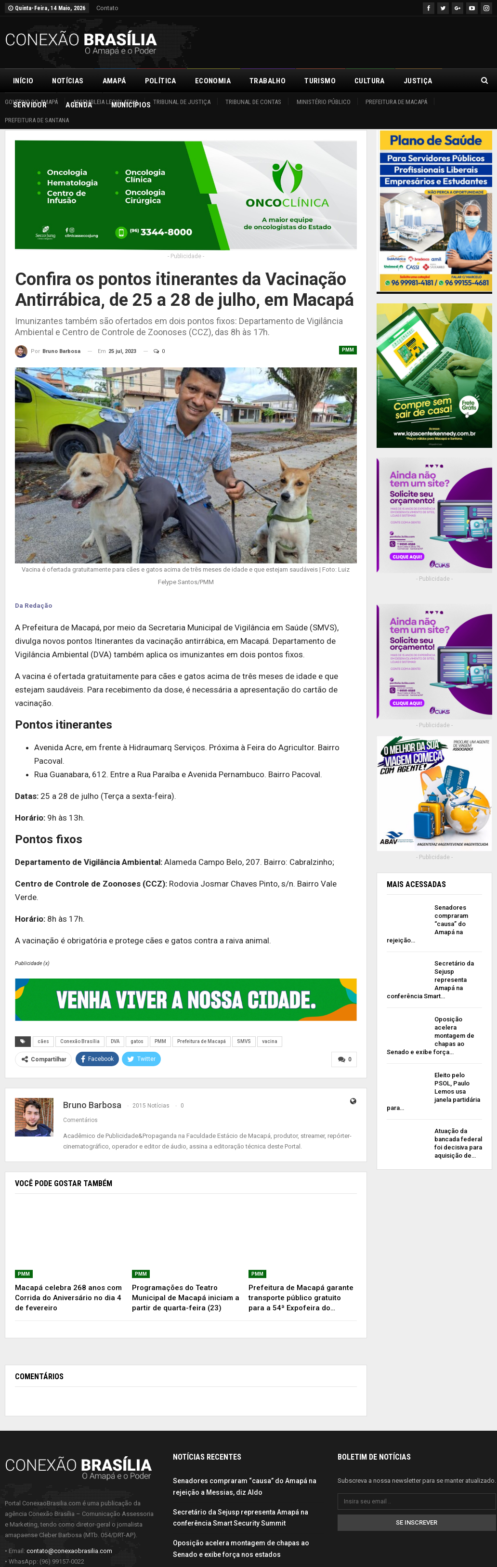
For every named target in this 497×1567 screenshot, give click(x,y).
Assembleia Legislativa (105, 101)
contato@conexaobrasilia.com (69, 1550)
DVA (115, 1041)
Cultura (369, 81)
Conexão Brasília (80, 1041)
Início (23, 81)
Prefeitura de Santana (37, 120)
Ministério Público (324, 101)
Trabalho (267, 81)
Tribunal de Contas (253, 101)
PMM (348, 350)
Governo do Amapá (31, 101)
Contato (107, 8)
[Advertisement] (379, 40)
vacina (269, 1041)
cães (43, 1041)
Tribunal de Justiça (181, 101)
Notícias (67, 81)
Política (160, 81)
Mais (412, 81)
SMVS (244, 1041)
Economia (213, 81)
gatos (137, 1041)
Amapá (114, 81)
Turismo (320, 81)
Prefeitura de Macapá (396, 101)
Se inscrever (416, 1522)
